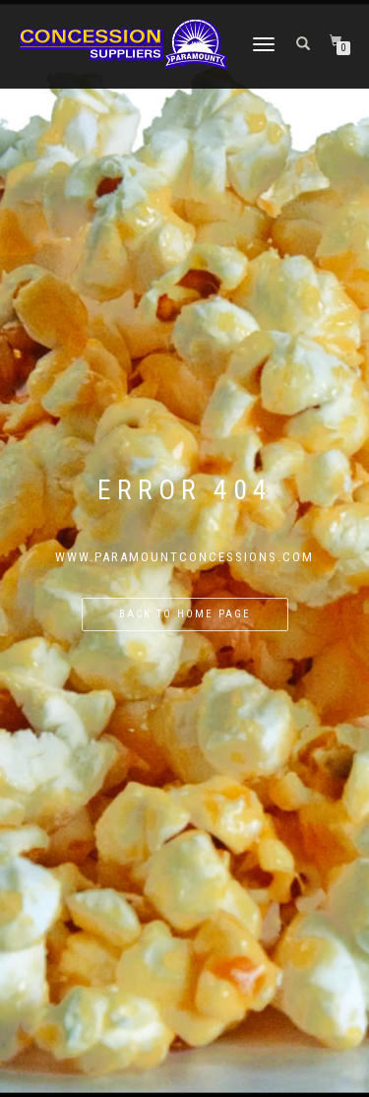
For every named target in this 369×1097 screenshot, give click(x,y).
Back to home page (185, 614)
